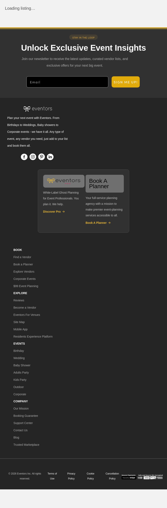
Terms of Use (52, 476)
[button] (22, 257)
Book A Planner (98, 222)
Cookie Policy (90, 476)
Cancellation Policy (112, 476)
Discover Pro (54, 211)
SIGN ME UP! (126, 82)
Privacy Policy (71, 476)
